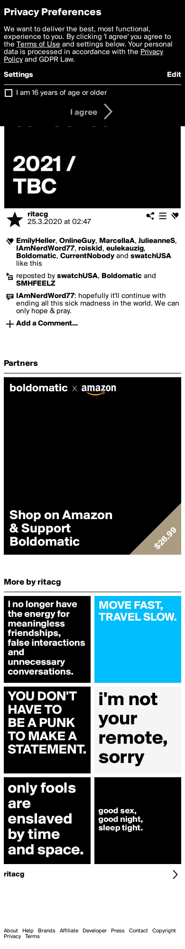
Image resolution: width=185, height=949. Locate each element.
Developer (95, 931)
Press (118, 931)
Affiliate (69, 931)
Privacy (12, 937)
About (11, 931)
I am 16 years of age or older (61, 93)
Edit (174, 75)
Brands (47, 931)
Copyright (164, 931)
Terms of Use (38, 44)
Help (28, 931)
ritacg (38, 214)
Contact (138, 931)
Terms (32, 937)
